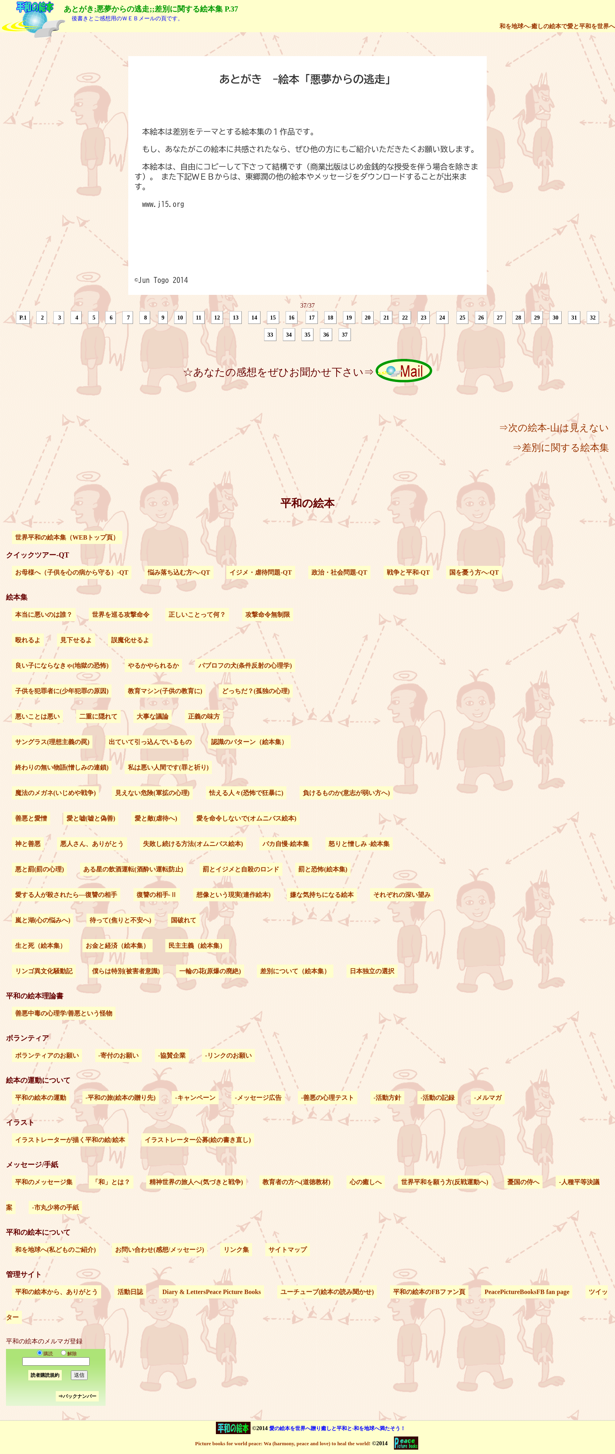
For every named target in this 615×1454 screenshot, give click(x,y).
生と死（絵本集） (40, 945)
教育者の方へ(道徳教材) (296, 1182)
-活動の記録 (437, 1097)
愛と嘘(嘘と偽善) (91, 818)
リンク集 (236, 1249)
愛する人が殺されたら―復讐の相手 (66, 894)
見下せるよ (76, 640)
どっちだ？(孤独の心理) (256, 691)
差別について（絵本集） (295, 971)
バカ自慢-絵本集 (285, 843)
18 (330, 317)
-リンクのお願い (228, 1055)
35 (307, 334)
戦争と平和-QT (408, 572)
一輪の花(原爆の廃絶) (210, 971)
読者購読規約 (45, 1375)
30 (555, 317)
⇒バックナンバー (77, 1396)
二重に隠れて (98, 716)
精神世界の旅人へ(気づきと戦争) (196, 1182)
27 (499, 317)
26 (481, 317)
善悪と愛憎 (31, 818)
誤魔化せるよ (130, 640)
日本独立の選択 (372, 971)
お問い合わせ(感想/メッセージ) (159, 1249)
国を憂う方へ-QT (474, 572)
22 (404, 317)
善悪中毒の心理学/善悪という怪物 (63, 1013)
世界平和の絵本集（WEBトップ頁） (67, 537)
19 (349, 317)
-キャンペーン (195, 1097)
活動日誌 (130, 1291)
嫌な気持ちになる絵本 (322, 894)
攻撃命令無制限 (267, 614)
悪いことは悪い (37, 716)
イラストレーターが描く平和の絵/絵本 (70, 1139)
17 (312, 317)
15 (273, 317)
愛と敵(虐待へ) (156, 818)
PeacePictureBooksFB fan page (526, 1291)
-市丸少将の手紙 (55, 1207)
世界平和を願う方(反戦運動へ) (444, 1182)
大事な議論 (152, 716)
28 (518, 317)
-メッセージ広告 (258, 1097)
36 (326, 334)
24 (442, 317)
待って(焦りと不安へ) (120, 920)
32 (592, 317)
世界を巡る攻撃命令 (120, 614)
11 (199, 317)
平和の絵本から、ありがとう (56, 1291)
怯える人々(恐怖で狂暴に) (246, 792)
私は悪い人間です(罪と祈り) (168, 767)
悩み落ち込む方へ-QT (179, 572)
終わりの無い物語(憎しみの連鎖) (62, 767)
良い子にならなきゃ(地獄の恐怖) (62, 665)
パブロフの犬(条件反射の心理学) (245, 665)
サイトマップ (287, 1249)
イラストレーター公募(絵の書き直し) (198, 1139)
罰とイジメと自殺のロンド (241, 869)
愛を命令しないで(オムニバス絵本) (246, 818)
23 (423, 317)
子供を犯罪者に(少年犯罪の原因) (62, 691)
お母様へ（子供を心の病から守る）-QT (71, 572)
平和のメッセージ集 (43, 1182)
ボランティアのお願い (47, 1055)
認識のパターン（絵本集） (249, 742)
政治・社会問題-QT (339, 572)
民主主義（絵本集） (197, 945)
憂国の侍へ (523, 1182)
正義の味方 (204, 716)
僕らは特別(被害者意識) (126, 971)
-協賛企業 (172, 1055)
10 (180, 317)
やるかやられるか (153, 665)
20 (367, 317)
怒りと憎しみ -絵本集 (359, 843)
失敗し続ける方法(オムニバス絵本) (193, 843)
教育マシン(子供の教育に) (165, 691)
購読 (45, 1354)
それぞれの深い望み (402, 894)
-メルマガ (487, 1097)
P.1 (23, 317)
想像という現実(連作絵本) (233, 894)
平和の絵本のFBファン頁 (429, 1291)
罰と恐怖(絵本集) (322, 869)
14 (254, 317)
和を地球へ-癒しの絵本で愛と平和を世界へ (557, 26)
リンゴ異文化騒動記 (43, 971)
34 (289, 334)
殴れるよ (28, 640)
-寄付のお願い (118, 1055)
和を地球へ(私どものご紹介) (55, 1249)
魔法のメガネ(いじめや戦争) (55, 792)
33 (270, 334)
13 (236, 317)
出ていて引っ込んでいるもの (150, 742)
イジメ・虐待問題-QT (260, 572)
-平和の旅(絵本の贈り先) (121, 1097)
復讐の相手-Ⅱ (157, 894)
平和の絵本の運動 (40, 1097)
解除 (67, 1354)
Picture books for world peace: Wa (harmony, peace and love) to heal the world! (282, 1443)
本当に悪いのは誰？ (43, 614)
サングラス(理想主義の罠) (52, 742)
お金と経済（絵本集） (117, 945)
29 (537, 317)
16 (291, 317)
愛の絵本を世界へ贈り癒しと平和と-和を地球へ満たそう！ (337, 1428)
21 (386, 317)
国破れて (183, 920)
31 (574, 317)
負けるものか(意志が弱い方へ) (346, 792)
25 (462, 317)
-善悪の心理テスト (327, 1097)
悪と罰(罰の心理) (39, 869)
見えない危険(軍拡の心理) (152, 792)
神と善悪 (28, 843)
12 (217, 317)
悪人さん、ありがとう (92, 843)
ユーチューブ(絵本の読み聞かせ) (327, 1291)
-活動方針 (387, 1097)
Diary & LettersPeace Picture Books (211, 1291)
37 (344, 334)
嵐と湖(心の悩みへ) (43, 920)
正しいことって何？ (197, 614)
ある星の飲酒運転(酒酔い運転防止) (133, 869)
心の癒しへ (366, 1182)
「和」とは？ (111, 1182)
